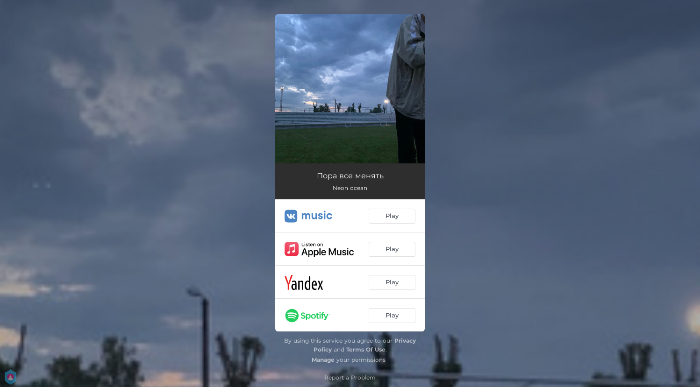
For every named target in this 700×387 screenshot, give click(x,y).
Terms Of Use (366, 349)
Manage (323, 359)
